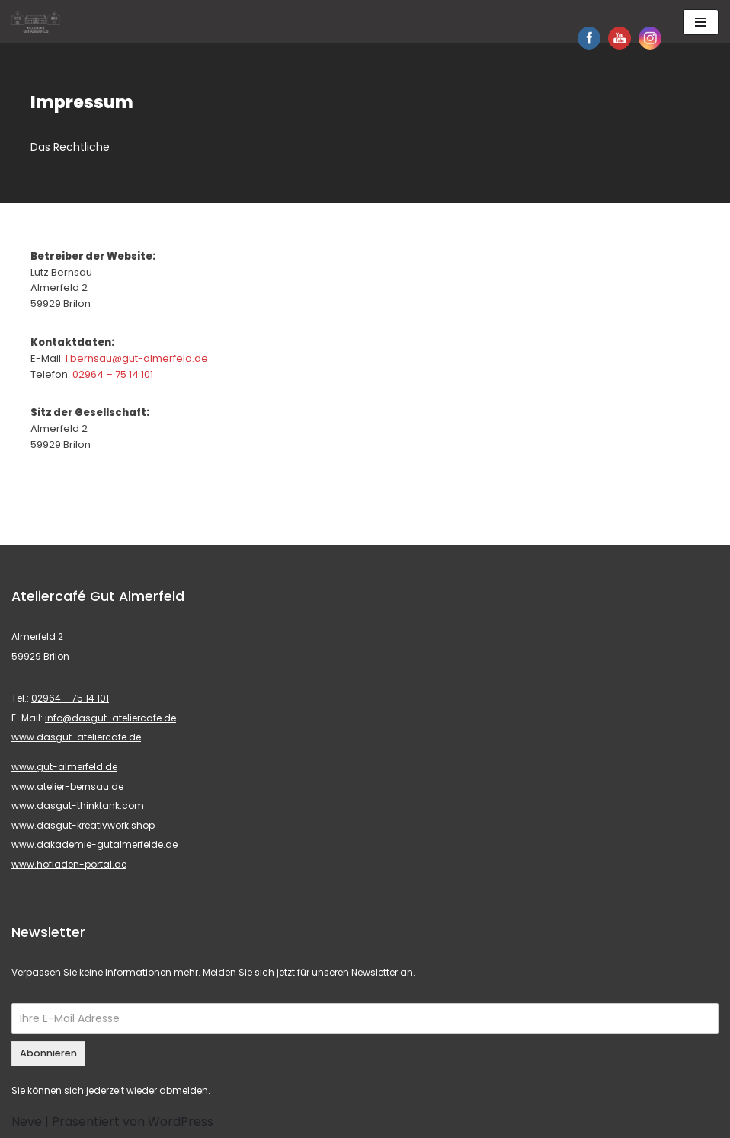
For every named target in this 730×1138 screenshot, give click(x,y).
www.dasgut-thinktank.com (77, 805)
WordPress (180, 1121)
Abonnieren (48, 1053)
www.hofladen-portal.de (68, 864)
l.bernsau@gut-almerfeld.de (137, 358)
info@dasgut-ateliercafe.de (110, 717)
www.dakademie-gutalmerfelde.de (94, 844)
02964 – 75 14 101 (112, 374)
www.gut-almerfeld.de (64, 766)
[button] (24, 23)
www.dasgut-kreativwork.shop (83, 825)
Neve (26, 1121)
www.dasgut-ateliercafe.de (76, 736)
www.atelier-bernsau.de (67, 786)
